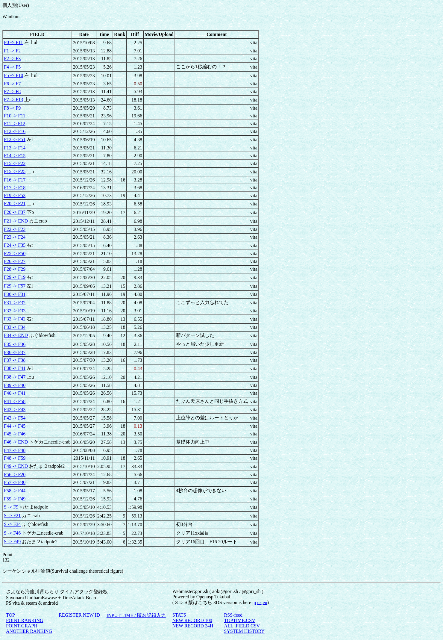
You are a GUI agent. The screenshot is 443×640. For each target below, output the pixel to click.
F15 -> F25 (14, 171)
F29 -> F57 (14, 285)
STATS (179, 615)
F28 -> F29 (14, 269)
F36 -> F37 (14, 352)
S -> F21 (12, 515)
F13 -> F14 (14, 147)
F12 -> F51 (14, 139)
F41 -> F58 (14, 401)
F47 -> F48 (14, 450)
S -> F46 (12, 532)
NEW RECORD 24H (192, 625)
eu (265, 602)
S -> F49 (12, 541)
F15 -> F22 (14, 163)
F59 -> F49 (14, 498)
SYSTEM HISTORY (244, 631)
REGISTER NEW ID (79, 615)
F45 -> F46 (14, 433)
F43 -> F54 (14, 417)
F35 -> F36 (14, 344)
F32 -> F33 (14, 310)
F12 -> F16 (14, 131)
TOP (10, 615)
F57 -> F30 (14, 482)
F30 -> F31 (14, 294)
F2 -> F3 (12, 58)
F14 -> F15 (14, 155)
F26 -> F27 (14, 261)
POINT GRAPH (21, 625)
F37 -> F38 (14, 360)
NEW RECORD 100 (192, 620)
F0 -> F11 (13, 42)
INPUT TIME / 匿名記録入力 (136, 615)
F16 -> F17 (14, 179)
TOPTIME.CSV (239, 620)
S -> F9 (11, 506)
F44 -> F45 (14, 426)
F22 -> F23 (14, 229)
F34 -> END (16, 335)
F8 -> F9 (12, 108)
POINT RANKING (24, 620)
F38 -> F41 (14, 368)
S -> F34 (12, 524)
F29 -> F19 (14, 277)
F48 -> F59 (14, 458)
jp (254, 602)
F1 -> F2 (12, 50)
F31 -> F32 (14, 302)
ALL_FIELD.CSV (242, 625)
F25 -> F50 (14, 253)
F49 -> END (16, 466)
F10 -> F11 (14, 115)
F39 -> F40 (14, 385)
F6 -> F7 (12, 83)
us (259, 602)
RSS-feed (233, 615)
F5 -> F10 (13, 75)
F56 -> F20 (14, 474)
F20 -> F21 (14, 203)
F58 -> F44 (14, 490)
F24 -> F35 (14, 245)
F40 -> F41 (14, 393)
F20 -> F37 (14, 212)
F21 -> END (16, 220)
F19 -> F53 (14, 195)
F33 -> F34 (14, 327)
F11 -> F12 (14, 123)
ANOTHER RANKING (29, 631)
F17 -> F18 (14, 187)
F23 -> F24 (14, 237)
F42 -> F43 (14, 409)
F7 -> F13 (13, 99)
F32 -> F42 (14, 318)
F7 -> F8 (12, 91)
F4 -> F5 (12, 66)
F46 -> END (16, 441)
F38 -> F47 (14, 376)
